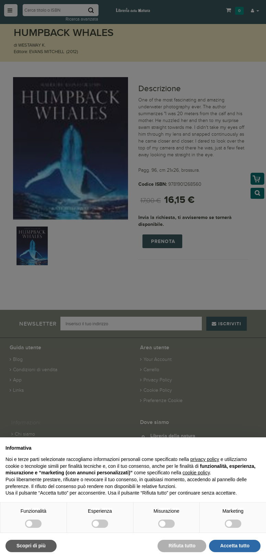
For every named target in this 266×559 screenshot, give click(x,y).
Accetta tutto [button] (235, 545)
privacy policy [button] (204, 459)
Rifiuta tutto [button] (182, 545)
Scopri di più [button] (31, 545)
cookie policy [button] (196, 472)
